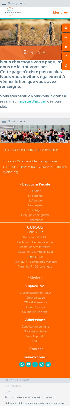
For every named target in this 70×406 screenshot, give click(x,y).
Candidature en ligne (35, 326)
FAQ (35, 341)
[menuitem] (35, 380)
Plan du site (13, 386)
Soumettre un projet (35, 312)
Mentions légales (17, 380)
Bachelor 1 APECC (35, 237)
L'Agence (35, 200)
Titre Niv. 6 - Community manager (35, 262)
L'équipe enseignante (35, 215)
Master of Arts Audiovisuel (35, 251)
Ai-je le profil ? (35, 336)
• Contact (35, 349)
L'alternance (35, 220)
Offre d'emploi (35, 307)
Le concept (35, 196)
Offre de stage (35, 297)
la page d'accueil (32, 101)
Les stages (35, 210)
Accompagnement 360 (35, 292)
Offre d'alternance (35, 302)
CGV (7, 392)
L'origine (35, 191)
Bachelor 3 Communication (35, 242)
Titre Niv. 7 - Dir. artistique (35, 266)
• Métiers (35, 278)
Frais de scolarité (35, 331)
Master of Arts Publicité (35, 247)
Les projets (35, 205)
